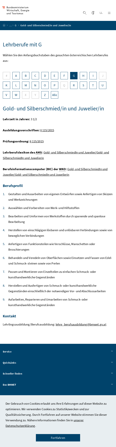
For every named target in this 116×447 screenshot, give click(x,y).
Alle (54, 96)
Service (58, 353)
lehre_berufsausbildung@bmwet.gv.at (81, 325)
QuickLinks (58, 364)
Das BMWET (58, 386)
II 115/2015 (47, 131)
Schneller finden (58, 375)
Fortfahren (58, 438)
